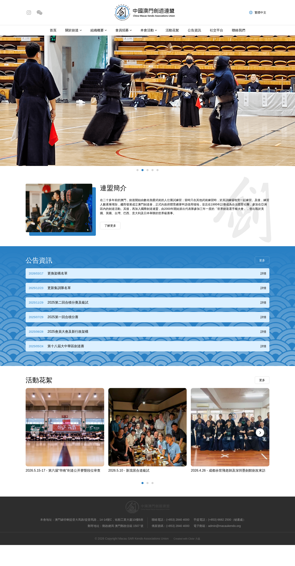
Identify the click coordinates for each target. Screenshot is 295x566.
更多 (262, 260)
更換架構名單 (58, 273)
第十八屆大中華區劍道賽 (66, 346)
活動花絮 (172, 30)
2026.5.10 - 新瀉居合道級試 (128, 470)
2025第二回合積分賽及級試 (68, 302)
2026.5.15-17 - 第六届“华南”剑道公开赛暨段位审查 (63, 470)
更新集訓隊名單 (59, 288)
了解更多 (110, 225)
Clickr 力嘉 (194, 538)
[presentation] (35, 432)
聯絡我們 (238, 30)
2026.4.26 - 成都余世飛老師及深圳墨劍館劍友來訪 (228, 470)
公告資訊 (194, 30)
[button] (137, 170)
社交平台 (216, 30)
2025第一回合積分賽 (63, 317)
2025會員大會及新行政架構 (68, 331)
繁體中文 (257, 12)
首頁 (53, 30)
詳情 (263, 273)
